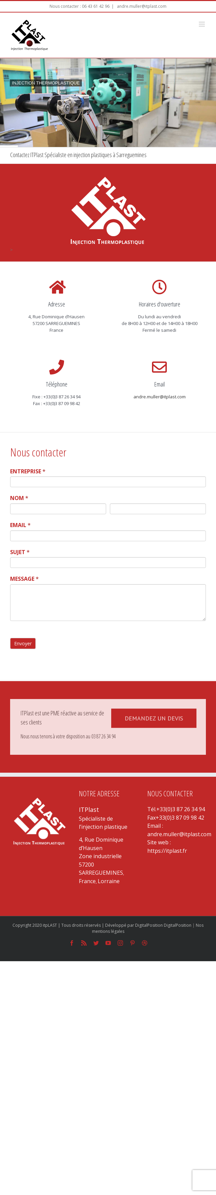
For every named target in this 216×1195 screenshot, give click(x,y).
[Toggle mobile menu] (202, 24)
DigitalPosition (177, 925)
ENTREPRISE (27, 471)
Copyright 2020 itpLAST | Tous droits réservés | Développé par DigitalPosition (88, 925)
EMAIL (20, 525)
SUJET (20, 552)
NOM (19, 498)
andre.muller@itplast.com (141, 6)
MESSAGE (24, 578)
